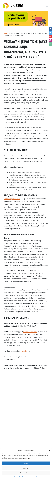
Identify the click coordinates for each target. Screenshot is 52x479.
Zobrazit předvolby (26, 473)
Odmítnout (26, 468)
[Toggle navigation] (46, 5)
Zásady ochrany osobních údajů (29, 477)
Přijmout (26, 463)
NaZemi (6, 33)
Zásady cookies (17, 477)
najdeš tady (25, 351)
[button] (49, 450)
